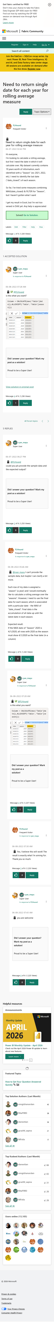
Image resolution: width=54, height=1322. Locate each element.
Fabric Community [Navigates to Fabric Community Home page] (32, 31)
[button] (25, 112)
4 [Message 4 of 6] (14, 396)
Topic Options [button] (41, 111)
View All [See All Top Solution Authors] (10, 1146)
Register (14, 44)
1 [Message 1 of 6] (14, 233)
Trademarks (6, 1304)
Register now (34, 68)
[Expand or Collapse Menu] (4, 38)
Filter (24, 227)
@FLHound (19, 292)
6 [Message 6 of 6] (20, 976)
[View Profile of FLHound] (17, 125)
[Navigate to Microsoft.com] (10, 31)
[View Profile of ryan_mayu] (23, 268)
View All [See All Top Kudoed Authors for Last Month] (10, 1206)
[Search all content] (30, 51)
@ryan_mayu (19, 572)
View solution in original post (20, 387)
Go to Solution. (31, 215)
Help (35, 44)
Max (41, 227)
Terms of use (6, 1299)
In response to (22, 276)
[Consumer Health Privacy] (27, 1313)
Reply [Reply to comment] (25, 403)
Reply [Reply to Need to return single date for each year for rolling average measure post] (25, 240)
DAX (16, 227)
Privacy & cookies (8, 1295)
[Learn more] (14, 1057)
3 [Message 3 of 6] (16, 652)
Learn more (8, 22)
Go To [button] (44, 44)
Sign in (25, 44)
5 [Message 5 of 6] (20, 869)
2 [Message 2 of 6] (14, 524)
